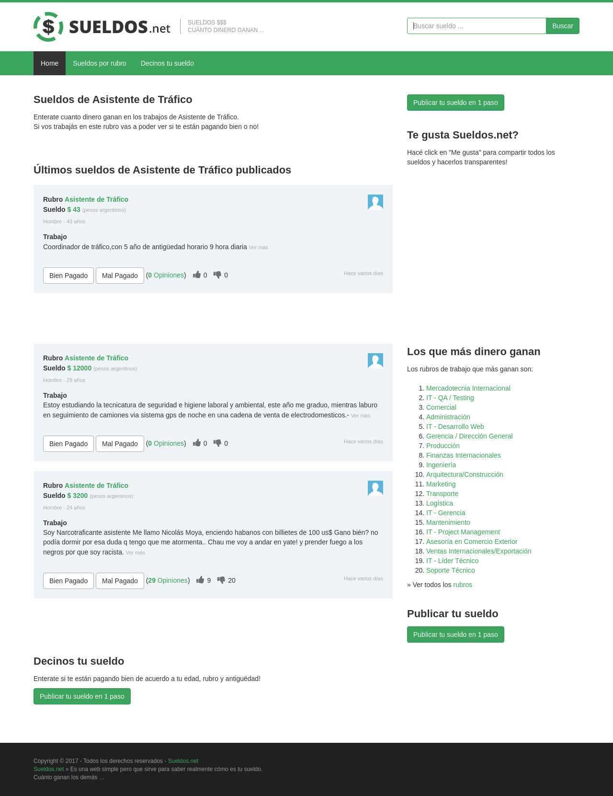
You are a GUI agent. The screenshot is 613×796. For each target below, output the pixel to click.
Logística (439, 503)
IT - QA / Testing (450, 398)
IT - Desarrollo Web (455, 426)
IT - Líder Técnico (452, 561)
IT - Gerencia (445, 513)
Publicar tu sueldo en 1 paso (82, 696)
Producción (443, 446)
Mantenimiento (448, 522)
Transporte (442, 493)
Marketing (440, 484)
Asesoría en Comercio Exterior (472, 541)
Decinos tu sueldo (167, 63)
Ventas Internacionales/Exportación (478, 551)
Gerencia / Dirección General (469, 436)
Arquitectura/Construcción (464, 474)
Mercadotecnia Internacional (468, 388)
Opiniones (166, 275)
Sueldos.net (183, 761)
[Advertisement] (146, 149)
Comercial (441, 407)
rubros (463, 584)
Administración (448, 417)
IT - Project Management (463, 532)
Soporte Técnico (450, 570)
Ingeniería (441, 465)
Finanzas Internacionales (463, 455)
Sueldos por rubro (99, 63)
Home (49, 63)
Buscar (562, 26)
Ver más (258, 247)
